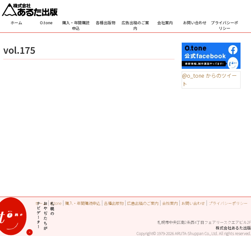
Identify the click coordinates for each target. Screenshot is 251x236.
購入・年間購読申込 (76, 25)
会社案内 (165, 22)
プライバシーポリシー (224, 25)
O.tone (46, 22)
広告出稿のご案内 (135, 25)
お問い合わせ (195, 22)
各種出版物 (105, 22)
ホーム (16, 22)
